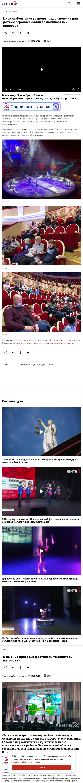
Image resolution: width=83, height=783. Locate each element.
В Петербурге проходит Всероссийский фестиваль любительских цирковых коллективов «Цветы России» (40, 520)
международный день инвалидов (33, 365)
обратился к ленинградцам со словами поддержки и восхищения (43, 343)
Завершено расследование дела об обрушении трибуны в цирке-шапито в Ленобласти (40, 461)
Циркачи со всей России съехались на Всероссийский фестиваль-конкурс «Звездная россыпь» (40, 580)
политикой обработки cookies (25, 762)
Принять (41, 767)
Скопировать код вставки (71, 95)
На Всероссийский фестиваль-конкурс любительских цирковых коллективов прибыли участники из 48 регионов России (39, 639)
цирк (51, 365)
